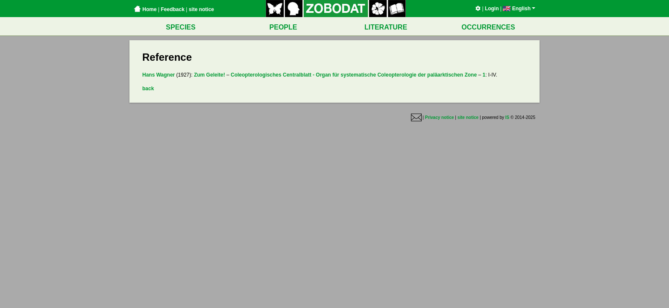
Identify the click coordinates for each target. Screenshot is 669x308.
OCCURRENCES (488, 27)
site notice (201, 9)
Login (492, 9)
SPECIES (180, 27)
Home (145, 9)
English (519, 9)
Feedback (172, 9)
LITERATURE (385, 27)
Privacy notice (439, 117)
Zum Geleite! (209, 75)
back (148, 89)
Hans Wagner (158, 75)
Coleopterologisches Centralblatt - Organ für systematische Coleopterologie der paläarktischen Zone (354, 75)
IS (507, 117)
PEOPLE (283, 27)
